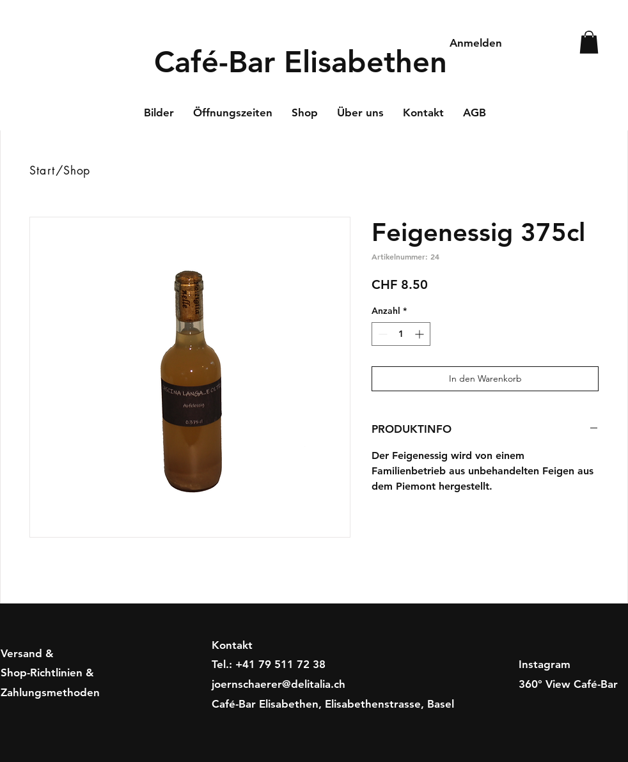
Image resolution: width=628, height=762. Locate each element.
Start (42, 170)
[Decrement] (381, 334)
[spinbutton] (400, 334)
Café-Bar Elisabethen (300, 61)
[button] (589, 42)
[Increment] (420, 334)
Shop (77, 170)
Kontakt (232, 645)
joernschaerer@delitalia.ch (278, 684)
